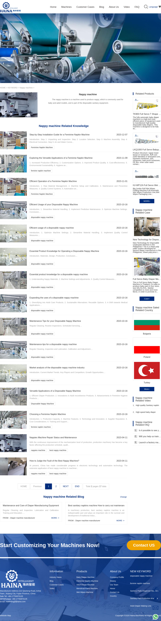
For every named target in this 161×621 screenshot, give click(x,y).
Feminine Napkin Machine (42, 147)
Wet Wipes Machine (84, 592)
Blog (51, 581)
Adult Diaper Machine (85, 585)
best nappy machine (58, 450)
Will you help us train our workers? (148, 436)
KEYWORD (12, 88)
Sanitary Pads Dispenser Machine (144, 592)
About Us (115, 571)
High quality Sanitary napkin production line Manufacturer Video (146, 406)
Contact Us (114, 592)
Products (81, 571)
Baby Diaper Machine (85, 577)
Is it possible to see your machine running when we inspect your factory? (148, 430)
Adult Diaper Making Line (140, 607)
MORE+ (147, 201)
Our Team (114, 585)
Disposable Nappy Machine (42, 404)
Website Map (5, 615)
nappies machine (38, 450)
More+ (147, 389)
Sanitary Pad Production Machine (144, 599)
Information (56, 571)
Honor (112, 588)
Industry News (56, 577)
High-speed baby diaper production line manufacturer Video (145, 413)
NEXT (66, 486)
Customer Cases (57, 585)
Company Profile (117, 577)
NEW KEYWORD (140, 571)
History (113, 581)
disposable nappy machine (42, 217)
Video (52, 588)
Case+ (147, 299)
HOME (3, 88)
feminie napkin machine (41, 171)
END (77, 486)
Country (113, 596)
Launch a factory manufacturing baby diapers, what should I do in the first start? (148, 442)
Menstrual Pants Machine (87, 588)
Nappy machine (26, 88)
